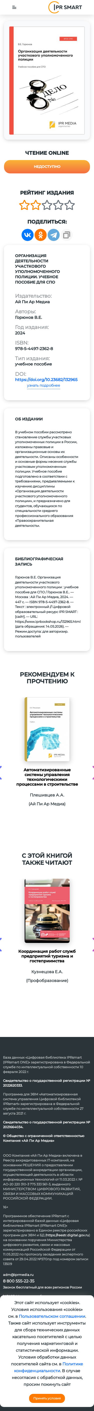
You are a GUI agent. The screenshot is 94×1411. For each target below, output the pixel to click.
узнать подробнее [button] (43, 385)
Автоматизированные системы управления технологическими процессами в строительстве (47, 777)
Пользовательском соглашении (52, 1316)
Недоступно (47, 166)
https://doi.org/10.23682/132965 (46, 379)
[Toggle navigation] (14, 7)
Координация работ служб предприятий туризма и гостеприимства (47, 956)
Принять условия (47, 1398)
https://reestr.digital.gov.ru (67, 1235)
